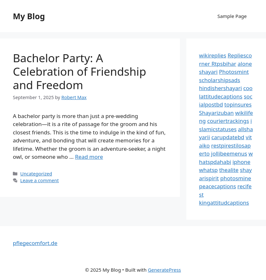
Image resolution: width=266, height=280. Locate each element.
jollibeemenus (229, 153)
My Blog (29, 16)
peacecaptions (217, 186)
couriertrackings (228, 120)
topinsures (238, 104)
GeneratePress (164, 270)
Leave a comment (39, 180)
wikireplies (212, 55)
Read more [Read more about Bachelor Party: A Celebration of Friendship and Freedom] (89, 156)
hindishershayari (220, 88)
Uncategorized (36, 174)
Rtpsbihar (223, 63)
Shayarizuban (216, 112)
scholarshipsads (219, 80)
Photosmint (234, 71)
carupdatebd (227, 137)
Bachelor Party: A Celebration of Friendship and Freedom (79, 71)
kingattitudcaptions (224, 202)
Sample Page (232, 16)
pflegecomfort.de (35, 243)
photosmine (235, 178)
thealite (228, 170)
